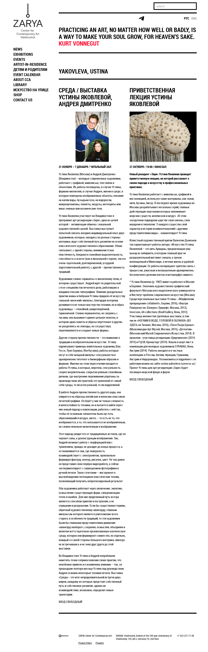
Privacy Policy (85, 642)
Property (100, 642)
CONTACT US (22, 100)
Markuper (21, 636)
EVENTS (19, 59)
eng (194, 18)
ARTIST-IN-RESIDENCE (30, 64)
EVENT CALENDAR (26, 74)
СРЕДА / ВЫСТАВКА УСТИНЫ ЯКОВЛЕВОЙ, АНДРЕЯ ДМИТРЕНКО (85, 97)
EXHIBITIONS (23, 54)
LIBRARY (20, 84)
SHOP (17, 94)
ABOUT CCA (22, 79)
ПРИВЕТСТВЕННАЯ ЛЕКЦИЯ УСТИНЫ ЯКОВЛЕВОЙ (152, 97)
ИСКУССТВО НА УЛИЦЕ (31, 89)
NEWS (17, 49)
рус (186, 18)
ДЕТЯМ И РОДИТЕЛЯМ (30, 69)
